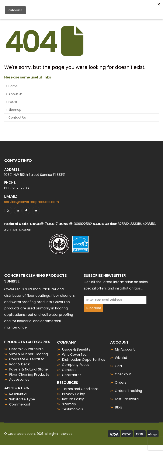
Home (13, 86)
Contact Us (17, 117)
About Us (15, 94)
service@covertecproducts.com (31, 201)
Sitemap (14, 110)
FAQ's (12, 102)
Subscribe (93, 308)
